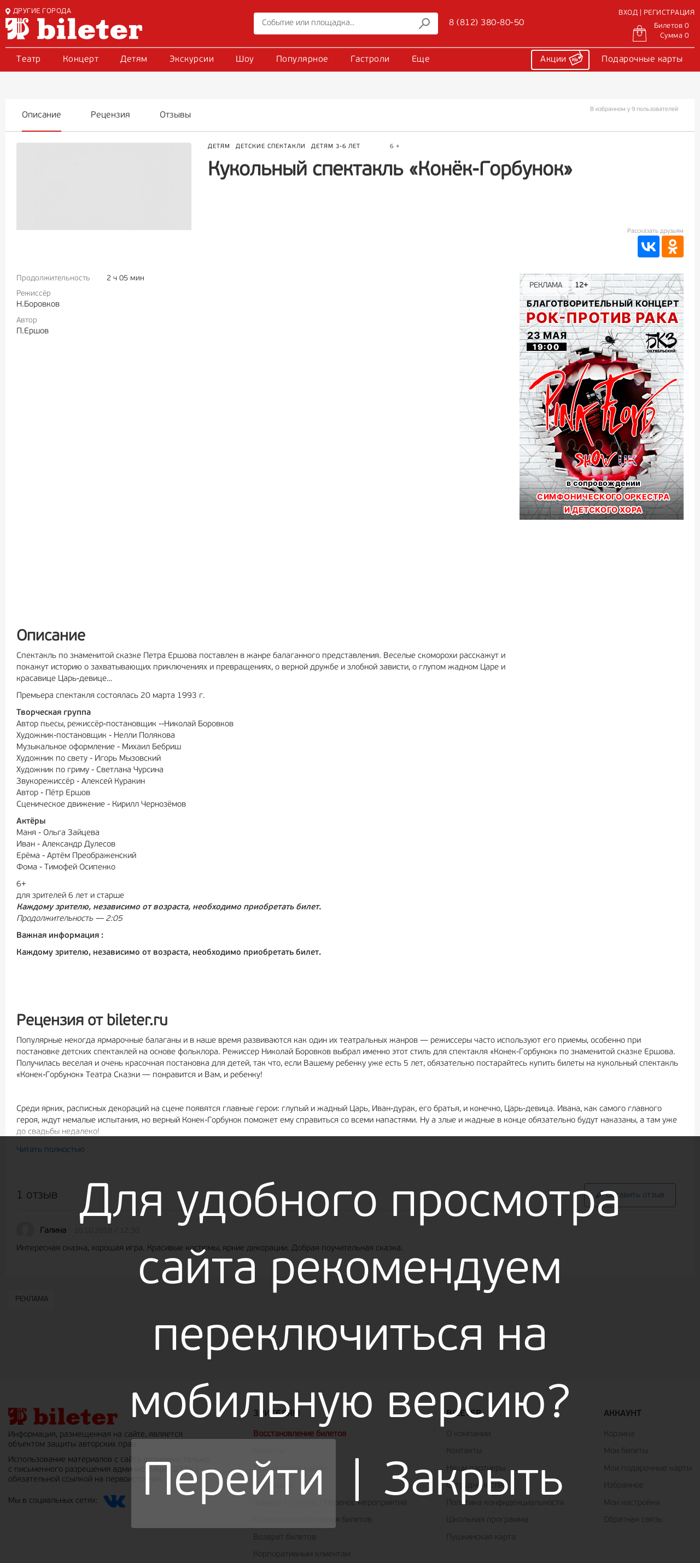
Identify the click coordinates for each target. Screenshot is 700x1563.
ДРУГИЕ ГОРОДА (38, 11)
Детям (134, 59)
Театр (28, 59)
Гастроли (370, 59)
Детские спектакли (271, 147)
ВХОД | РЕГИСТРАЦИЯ (657, 12)
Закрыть (474, 1483)
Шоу (245, 59)
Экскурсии (192, 59)
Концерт (81, 59)
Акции (561, 58)
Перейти (233, 1483)
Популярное (302, 59)
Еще (421, 59)
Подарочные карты (642, 59)
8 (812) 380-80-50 (486, 23)
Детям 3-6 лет (335, 147)
